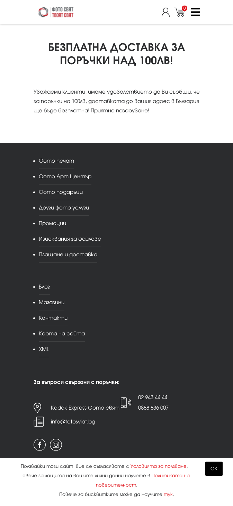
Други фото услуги (64, 208)
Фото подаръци (61, 192)
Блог (44, 287)
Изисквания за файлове (70, 239)
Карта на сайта (62, 333)
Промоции (52, 223)
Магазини (51, 302)
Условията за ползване (159, 466)
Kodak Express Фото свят (85, 408)
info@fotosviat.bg (73, 421)
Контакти (53, 318)
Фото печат (56, 161)
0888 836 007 (153, 408)
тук (168, 494)
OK (213, 468)
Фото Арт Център (65, 176)
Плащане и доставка (68, 254)
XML (44, 349)
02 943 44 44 (152, 397)
